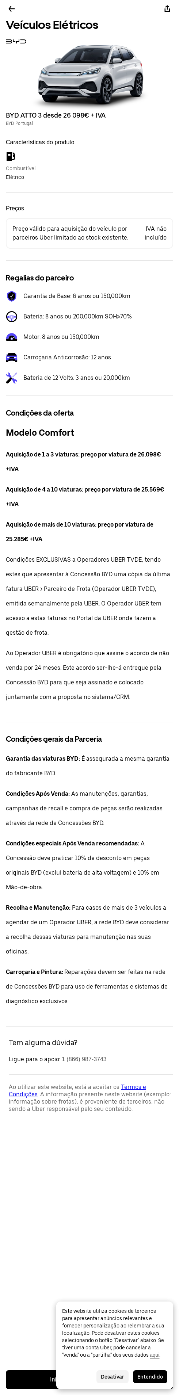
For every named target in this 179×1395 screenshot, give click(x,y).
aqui (154, 1355)
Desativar (112, 1377)
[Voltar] (11, 9)
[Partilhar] (167, 9)
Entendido (150, 1377)
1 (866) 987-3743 (84, 1059)
